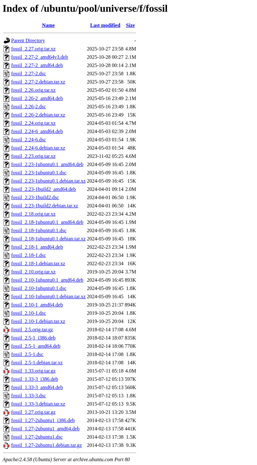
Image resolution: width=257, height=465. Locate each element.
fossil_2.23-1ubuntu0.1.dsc (38, 172)
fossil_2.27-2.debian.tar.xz (38, 81)
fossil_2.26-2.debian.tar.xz (38, 115)
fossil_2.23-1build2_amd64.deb (43, 189)
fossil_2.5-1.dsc (27, 354)
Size (130, 25)
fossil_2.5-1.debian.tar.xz (37, 362)
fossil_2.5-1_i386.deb (33, 337)
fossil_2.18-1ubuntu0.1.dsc (38, 230)
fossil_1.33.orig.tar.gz (33, 371)
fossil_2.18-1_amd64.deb (37, 247)
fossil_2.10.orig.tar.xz (33, 271)
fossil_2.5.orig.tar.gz (32, 329)
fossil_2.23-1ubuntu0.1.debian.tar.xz (48, 181)
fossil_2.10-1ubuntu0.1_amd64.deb (47, 280)
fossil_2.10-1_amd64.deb (37, 304)
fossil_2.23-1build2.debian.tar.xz (44, 205)
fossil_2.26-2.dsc (28, 106)
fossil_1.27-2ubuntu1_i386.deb (43, 420)
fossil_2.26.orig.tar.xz (33, 90)
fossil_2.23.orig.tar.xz (33, 156)
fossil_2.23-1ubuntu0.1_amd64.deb (47, 164)
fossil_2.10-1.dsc (28, 313)
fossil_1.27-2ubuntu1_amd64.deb (45, 428)
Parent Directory (28, 40)
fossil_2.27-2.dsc (28, 73)
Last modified (105, 25)
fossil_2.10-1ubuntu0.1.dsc (38, 288)
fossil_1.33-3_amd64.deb (37, 387)
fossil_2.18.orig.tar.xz (33, 214)
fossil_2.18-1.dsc (28, 255)
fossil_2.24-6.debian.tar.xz (38, 148)
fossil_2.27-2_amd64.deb (37, 65)
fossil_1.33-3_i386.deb (34, 379)
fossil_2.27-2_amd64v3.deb (39, 57)
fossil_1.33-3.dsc (28, 395)
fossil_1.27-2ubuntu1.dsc (37, 437)
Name (48, 25)
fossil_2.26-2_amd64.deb (37, 98)
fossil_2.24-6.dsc (28, 139)
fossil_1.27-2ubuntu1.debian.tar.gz (46, 445)
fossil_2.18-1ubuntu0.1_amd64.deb (47, 222)
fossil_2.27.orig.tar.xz (33, 48)
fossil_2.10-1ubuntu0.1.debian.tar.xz (48, 296)
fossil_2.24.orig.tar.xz (33, 123)
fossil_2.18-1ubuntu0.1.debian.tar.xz (48, 238)
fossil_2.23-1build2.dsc (35, 197)
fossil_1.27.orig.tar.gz (33, 412)
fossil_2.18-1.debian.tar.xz (38, 263)
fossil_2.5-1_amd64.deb (35, 346)
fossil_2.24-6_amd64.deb (37, 131)
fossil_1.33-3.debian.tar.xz (38, 404)
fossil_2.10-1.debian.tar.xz (38, 321)
